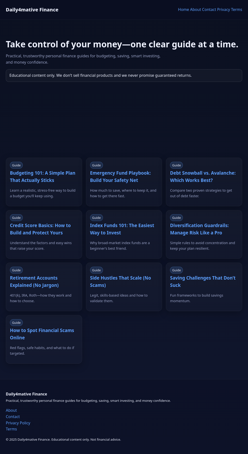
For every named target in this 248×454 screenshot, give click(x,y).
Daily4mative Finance (32, 9)
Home (183, 9)
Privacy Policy (18, 423)
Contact (209, 9)
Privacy (223, 9)
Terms (236, 9)
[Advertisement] (124, 124)
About (195, 9)
